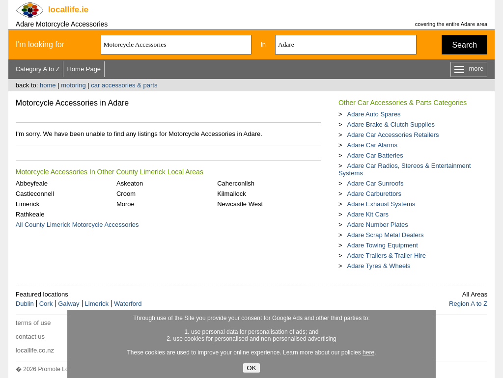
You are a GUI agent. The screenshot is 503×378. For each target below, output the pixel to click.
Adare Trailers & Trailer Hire (386, 255)
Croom (126, 193)
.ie (68, 9)
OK (251, 368)
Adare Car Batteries (375, 155)
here (368, 352)
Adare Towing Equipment (382, 245)
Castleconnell (35, 193)
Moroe (125, 204)
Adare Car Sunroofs (375, 183)
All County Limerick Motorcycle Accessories (77, 224)
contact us (30, 336)
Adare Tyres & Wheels (378, 266)
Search (464, 45)
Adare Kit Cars (368, 214)
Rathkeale (30, 214)
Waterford (128, 303)
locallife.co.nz (35, 350)
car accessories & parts (124, 85)
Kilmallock (231, 193)
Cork (46, 303)
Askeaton (129, 183)
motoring (73, 85)
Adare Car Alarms (372, 145)
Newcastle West (240, 204)
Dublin (25, 303)
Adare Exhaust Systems (381, 204)
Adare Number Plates (377, 224)
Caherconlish (235, 183)
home (48, 85)
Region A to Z (468, 303)
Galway (68, 303)
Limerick (27, 204)
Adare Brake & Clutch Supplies (390, 124)
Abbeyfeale (32, 183)
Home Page (84, 69)
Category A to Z (38, 69)
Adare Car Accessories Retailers (393, 134)
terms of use (33, 322)
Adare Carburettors (374, 193)
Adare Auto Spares (373, 114)
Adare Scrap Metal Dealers (385, 235)
